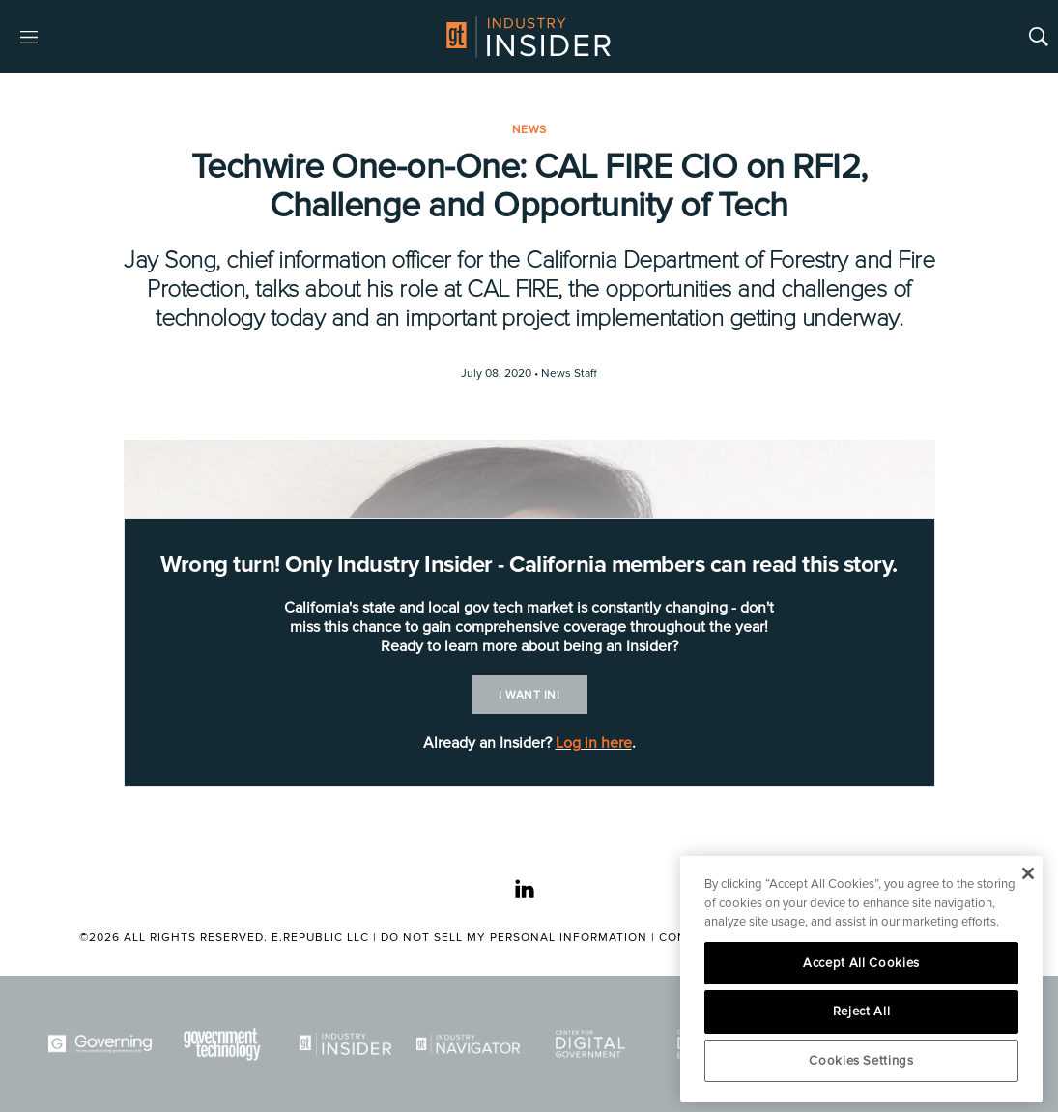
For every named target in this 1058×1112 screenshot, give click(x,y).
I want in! (529, 695)
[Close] (1027, 873)
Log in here (594, 743)
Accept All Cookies (861, 963)
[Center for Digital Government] (591, 1044)
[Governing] (100, 1044)
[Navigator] (468, 1044)
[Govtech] (222, 1044)
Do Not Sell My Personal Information (514, 937)
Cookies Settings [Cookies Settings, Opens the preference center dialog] (861, 1061)
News (529, 130)
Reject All (862, 1011)
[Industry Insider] (345, 1044)
